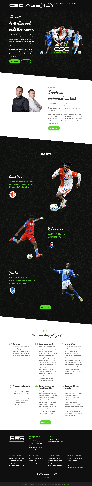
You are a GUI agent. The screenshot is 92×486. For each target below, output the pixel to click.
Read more (54, 128)
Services (55, 3)
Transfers (48, 3)
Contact (74, 3)
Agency (62, 3)
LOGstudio (66, 484)
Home (42, 3)
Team (68, 3)
